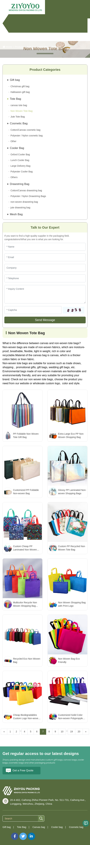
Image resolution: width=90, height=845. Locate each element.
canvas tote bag (19, 105)
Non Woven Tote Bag (50, 47)
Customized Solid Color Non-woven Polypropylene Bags (71, 718)
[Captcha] (32, 310)
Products (19, 47)
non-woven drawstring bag (24, 201)
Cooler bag (57, 827)
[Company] (45, 268)
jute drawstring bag (20, 207)
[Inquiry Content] (45, 294)
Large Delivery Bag (20, 166)
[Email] (45, 257)
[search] (41, 819)
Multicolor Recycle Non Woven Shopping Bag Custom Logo (25, 606)
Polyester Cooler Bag (22, 171)
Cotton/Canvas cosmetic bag (25, 130)
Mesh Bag (16, 214)
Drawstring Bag (19, 184)
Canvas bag (38, 827)
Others (14, 177)
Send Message (45, 320)
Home (9, 47)
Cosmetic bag (76, 827)
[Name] (45, 247)
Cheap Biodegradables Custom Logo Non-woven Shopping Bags (26, 718)
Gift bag (15, 80)
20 (79, 731)
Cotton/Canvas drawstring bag (26, 190)
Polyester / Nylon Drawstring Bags (28, 196)
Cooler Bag (17, 148)
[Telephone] (45, 278)
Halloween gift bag (20, 92)
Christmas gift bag (20, 86)
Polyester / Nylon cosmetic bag (27, 135)
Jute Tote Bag (18, 116)
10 (62, 731)
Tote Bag (31, 47)
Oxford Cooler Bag (20, 154)
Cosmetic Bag (19, 123)
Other (13, 141)
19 (71, 731)
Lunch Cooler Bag (20, 160)
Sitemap (7, 834)
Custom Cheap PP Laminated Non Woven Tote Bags (25, 549)
